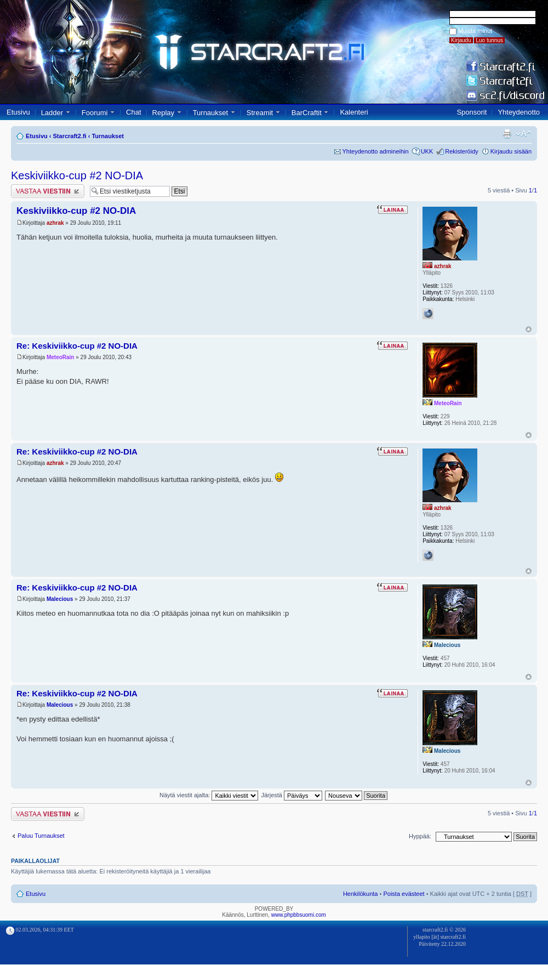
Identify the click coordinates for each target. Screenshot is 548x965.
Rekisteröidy (461, 151)
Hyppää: (420, 836)
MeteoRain (61, 357)
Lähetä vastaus (47, 191)
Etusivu (18, 112)
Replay (163, 113)
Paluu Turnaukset (41, 835)
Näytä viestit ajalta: (208, 795)
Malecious (60, 599)
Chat (133, 112)
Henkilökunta (360, 893)
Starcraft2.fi (70, 136)
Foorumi (95, 113)
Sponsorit (471, 112)
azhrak (55, 223)
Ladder (52, 113)
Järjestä (291, 795)
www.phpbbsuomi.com (298, 915)
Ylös (529, 329)
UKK (427, 151)
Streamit (260, 113)
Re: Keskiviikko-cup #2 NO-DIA (77, 345)
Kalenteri (354, 112)
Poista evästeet (403, 893)
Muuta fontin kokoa (524, 134)
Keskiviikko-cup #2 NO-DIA (77, 175)
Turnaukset (211, 113)
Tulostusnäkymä (507, 134)
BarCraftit (307, 113)
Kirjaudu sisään (511, 151)
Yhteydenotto (519, 112)
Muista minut (475, 30)
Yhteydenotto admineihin (375, 151)
